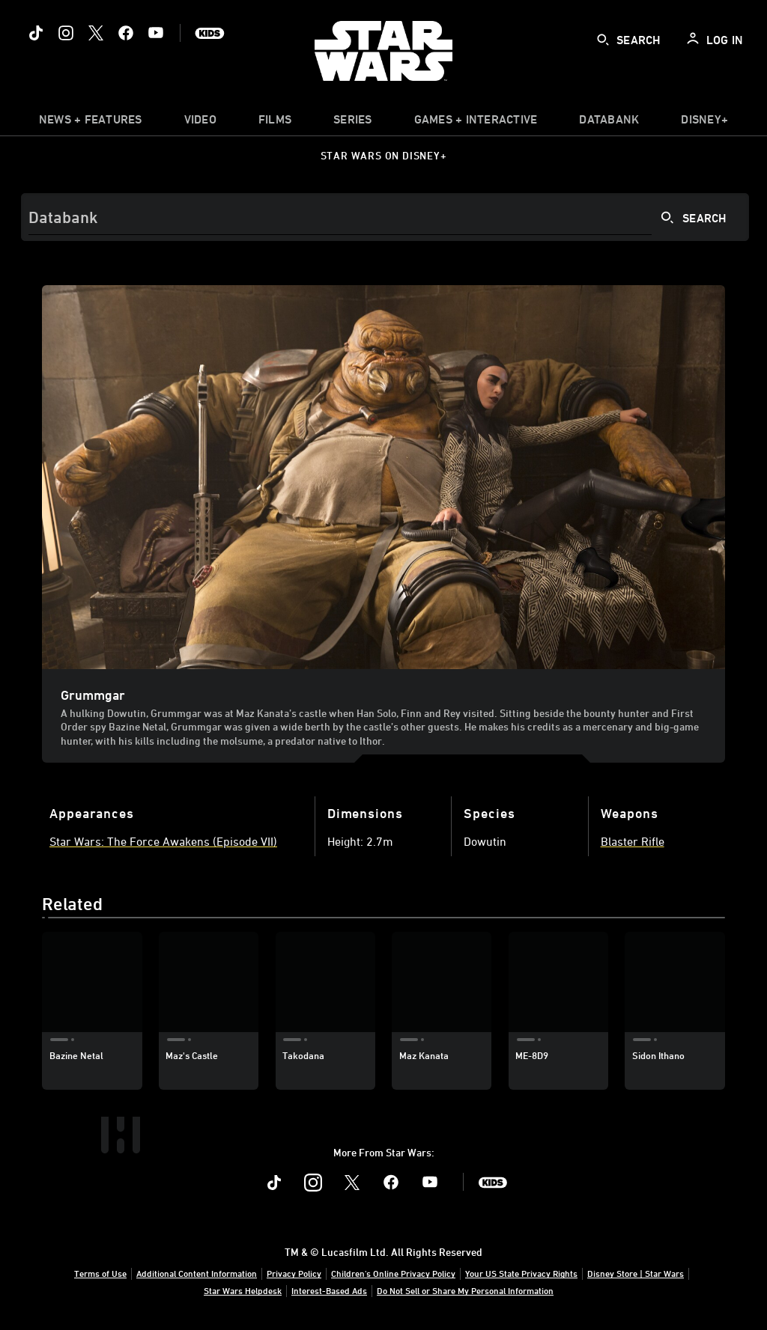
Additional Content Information (196, 1273)
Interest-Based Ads (329, 1290)
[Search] (385, 217)
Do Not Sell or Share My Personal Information (465, 1290)
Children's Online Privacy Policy (393, 1273)
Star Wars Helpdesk (243, 1290)
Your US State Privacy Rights (521, 1273)
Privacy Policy (294, 1273)
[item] (90, 122)
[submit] (602, 40)
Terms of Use (100, 1273)
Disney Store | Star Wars (635, 1273)
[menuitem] (200, 122)
